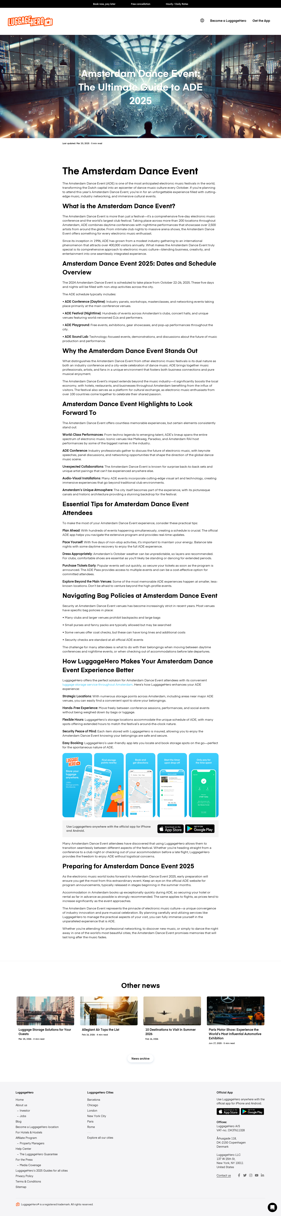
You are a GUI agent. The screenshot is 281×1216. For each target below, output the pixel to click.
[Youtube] (256, 1175)
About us (21, 1105)
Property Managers (32, 1143)
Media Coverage (30, 1165)
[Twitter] (245, 1175)
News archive (140, 1058)
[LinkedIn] (262, 1175)
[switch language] (202, 20)
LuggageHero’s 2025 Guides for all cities (42, 1170)
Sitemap (21, 1187)
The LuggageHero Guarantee (39, 1154)
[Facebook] (239, 1175)
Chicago (92, 1105)
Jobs (23, 1116)
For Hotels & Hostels (29, 1132)
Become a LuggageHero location (37, 1127)
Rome (91, 1127)
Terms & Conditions (28, 1181)
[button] (272, 1207)
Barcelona (93, 1099)
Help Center (23, 1149)
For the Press (24, 1159)
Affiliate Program (26, 1138)
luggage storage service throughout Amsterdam (97, 684)
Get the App (261, 20)
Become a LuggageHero (228, 20)
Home (20, 1099)
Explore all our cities (100, 1137)
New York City (96, 1116)
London (92, 1110)
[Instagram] (250, 1175)
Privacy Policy (24, 1176)
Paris (90, 1121)
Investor (25, 1110)
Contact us (224, 1175)
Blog (18, 1121)
